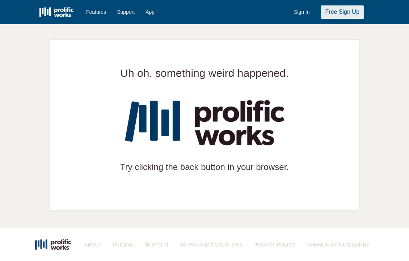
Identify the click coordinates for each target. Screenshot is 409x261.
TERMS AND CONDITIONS (211, 245)
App (150, 12)
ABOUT (93, 245)
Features (96, 12)
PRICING (123, 245)
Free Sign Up (342, 12)
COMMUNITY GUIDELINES (338, 245)
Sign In (302, 12)
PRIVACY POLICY (274, 245)
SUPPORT (157, 245)
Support (126, 12)
